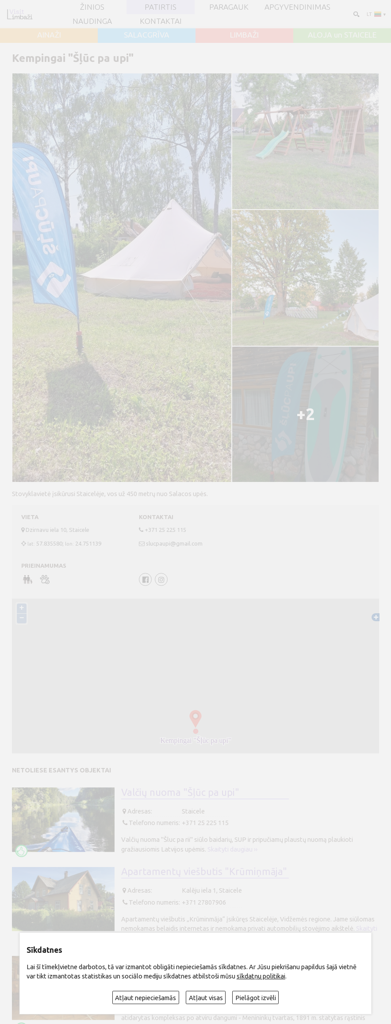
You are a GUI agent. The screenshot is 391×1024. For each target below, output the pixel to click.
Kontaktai (161, 21)
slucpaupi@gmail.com (174, 543)
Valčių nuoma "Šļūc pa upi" (180, 792)
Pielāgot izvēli (255, 997)
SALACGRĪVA (146, 34)
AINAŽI (49, 34)
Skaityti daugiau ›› (232, 849)
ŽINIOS (92, 7)
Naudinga (92, 21)
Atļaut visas (206, 997)
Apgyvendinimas (297, 7)
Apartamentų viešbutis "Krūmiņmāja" (204, 871)
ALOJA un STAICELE (342, 34)
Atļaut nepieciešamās (145, 997)
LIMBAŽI (244, 34)
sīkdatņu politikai (261, 976)
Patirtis (160, 7)
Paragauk (229, 7)
